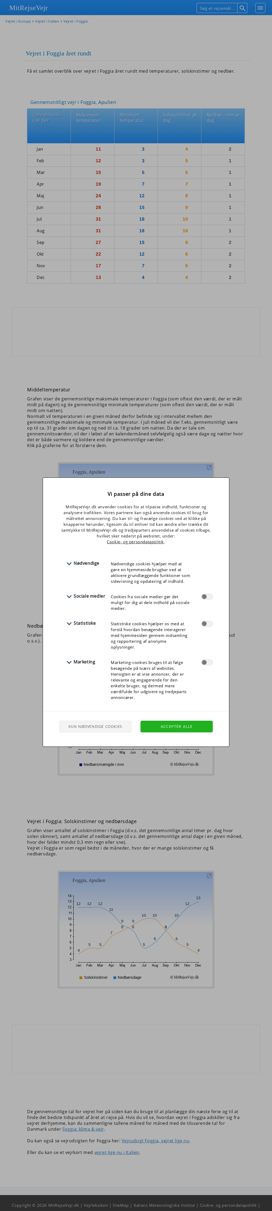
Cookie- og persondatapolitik (135, 541)
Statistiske (85, 623)
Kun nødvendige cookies (95, 726)
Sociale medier (89, 596)
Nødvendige (86, 563)
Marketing (84, 662)
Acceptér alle (177, 726)
